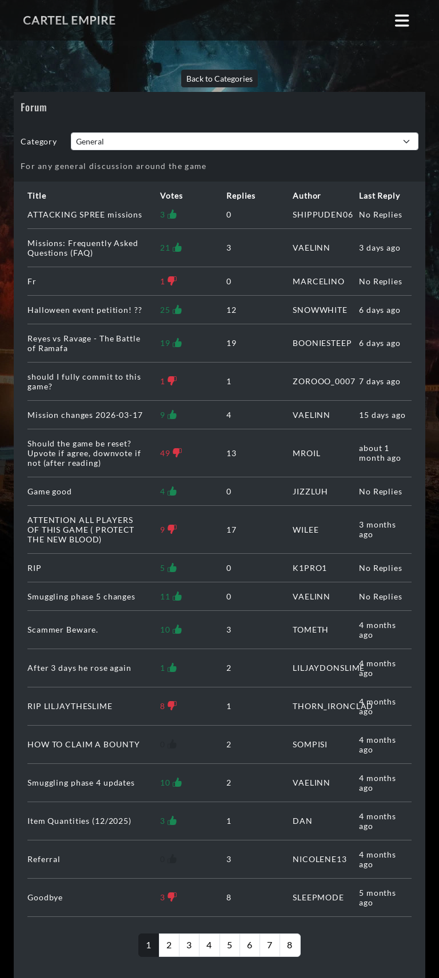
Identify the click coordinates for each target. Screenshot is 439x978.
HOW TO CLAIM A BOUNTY (83, 744)
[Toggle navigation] (402, 20)
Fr (32, 281)
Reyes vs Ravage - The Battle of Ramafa (84, 343)
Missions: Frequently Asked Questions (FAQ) (82, 247)
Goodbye (45, 897)
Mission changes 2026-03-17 (85, 415)
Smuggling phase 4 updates (81, 782)
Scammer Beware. (62, 629)
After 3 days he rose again (79, 668)
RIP (34, 568)
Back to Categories (219, 78)
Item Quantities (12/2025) (79, 821)
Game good (49, 491)
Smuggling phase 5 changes (81, 596)
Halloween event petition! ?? (84, 310)
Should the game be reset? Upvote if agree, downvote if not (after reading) (84, 453)
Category (39, 141)
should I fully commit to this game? (84, 381)
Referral (44, 859)
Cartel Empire (69, 20)
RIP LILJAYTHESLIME (70, 706)
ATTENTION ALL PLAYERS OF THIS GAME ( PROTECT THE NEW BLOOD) (80, 529)
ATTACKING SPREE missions (84, 214)
